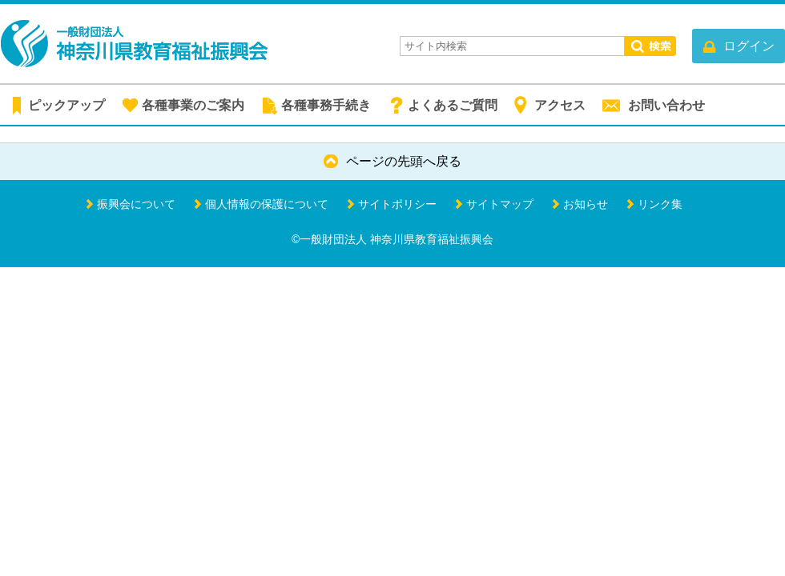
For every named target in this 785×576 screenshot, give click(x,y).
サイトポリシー (397, 204)
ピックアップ (66, 105)
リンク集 (660, 204)
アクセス (560, 105)
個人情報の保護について (266, 204)
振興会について (136, 204)
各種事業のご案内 (193, 105)
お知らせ (585, 204)
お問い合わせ (666, 105)
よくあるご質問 (452, 105)
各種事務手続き (326, 105)
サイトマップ (499, 204)
